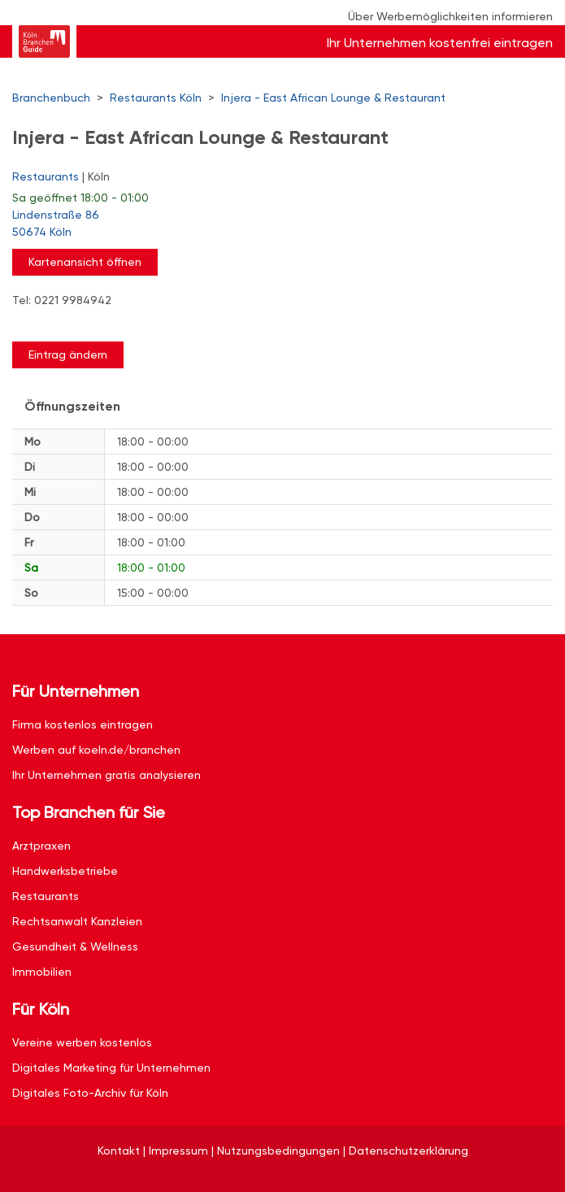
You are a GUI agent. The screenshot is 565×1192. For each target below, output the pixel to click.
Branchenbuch (51, 97)
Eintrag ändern (67, 354)
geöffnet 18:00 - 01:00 (80, 197)
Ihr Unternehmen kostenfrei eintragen (440, 42)
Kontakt (119, 1150)
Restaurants (45, 176)
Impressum (178, 1150)
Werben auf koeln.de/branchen (96, 749)
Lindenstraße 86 (274, 224)
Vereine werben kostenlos (82, 1042)
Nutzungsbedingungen (278, 1150)
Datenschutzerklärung (408, 1150)
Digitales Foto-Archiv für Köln (90, 1092)
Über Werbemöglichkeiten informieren (450, 16)
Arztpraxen (41, 845)
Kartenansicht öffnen (84, 261)
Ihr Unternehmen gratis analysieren (106, 774)
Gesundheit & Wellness (75, 946)
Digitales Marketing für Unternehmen (111, 1067)
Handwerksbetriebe (65, 870)
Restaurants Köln (156, 97)
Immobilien (42, 971)
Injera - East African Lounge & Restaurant (333, 97)
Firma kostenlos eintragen (82, 724)
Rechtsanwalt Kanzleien (77, 921)
